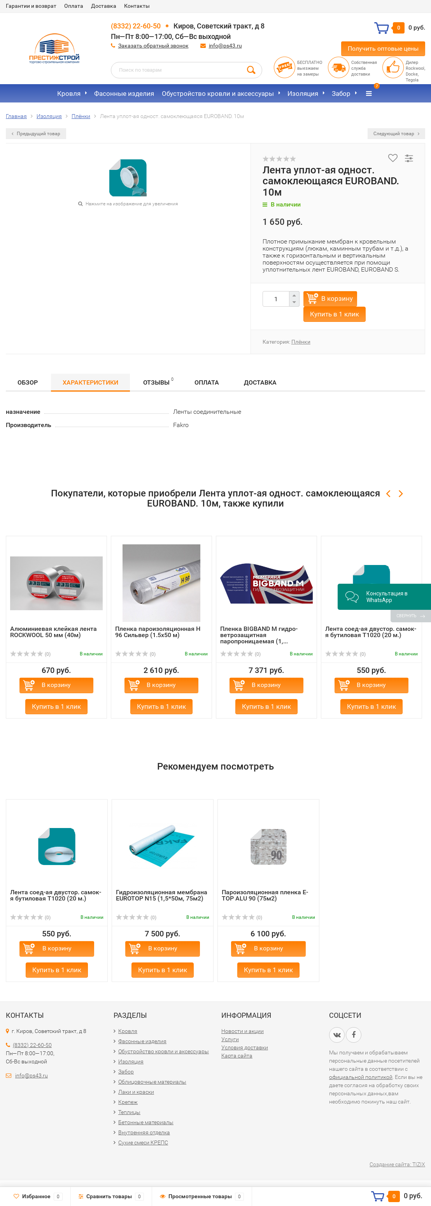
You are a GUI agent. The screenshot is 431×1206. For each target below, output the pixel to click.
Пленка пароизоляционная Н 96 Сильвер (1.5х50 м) (157, 632)
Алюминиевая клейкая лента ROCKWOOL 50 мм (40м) (53, 632)
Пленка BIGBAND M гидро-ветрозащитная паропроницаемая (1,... (259, 635)
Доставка (103, 6)
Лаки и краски (136, 1092)
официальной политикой (360, 1077)
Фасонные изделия (124, 93)
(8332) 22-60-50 (136, 26)
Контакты (137, 6)
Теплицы (129, 1112)
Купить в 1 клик (334, 314)
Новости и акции (242, 1031)
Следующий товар (396, 133)
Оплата (73, 6)
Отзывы (158, 381)
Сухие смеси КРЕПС (143, 1142)
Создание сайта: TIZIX (397, 1164)
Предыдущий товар (36, 133)
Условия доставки (244, 1047)
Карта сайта (236, 1055)
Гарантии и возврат (31, 6)
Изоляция (302, 93)
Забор (341, 93)
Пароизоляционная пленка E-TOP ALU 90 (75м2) (265, 895)
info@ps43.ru (225, 45)
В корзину (337, 298)
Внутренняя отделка (144, 1132)
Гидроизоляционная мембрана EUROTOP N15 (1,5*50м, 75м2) (161, 895)
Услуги (230, 1039)
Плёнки (300, 342)
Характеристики (90, 382)
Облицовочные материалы (152, 1082)
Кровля (69, 93)
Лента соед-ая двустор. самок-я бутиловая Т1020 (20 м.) (370, 632)
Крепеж (128, 1102)
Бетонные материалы (145, 1122)
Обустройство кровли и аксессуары (218, 93)
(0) (30, 654)
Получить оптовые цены (383, 48)
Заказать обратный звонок (153, 45)
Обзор (28, 382)
